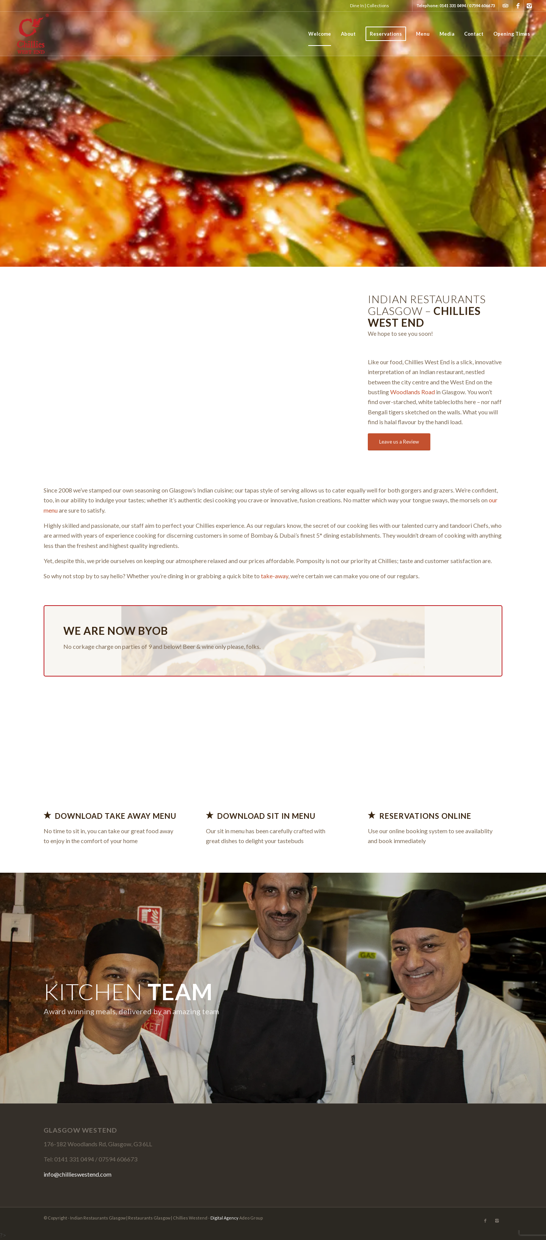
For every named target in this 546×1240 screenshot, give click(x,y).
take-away (274, 575)
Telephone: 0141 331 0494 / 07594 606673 (455, 5)
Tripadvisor (505, 5)
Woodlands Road (412, 391)
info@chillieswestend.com (77, 1174)
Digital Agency (224, 1217)
